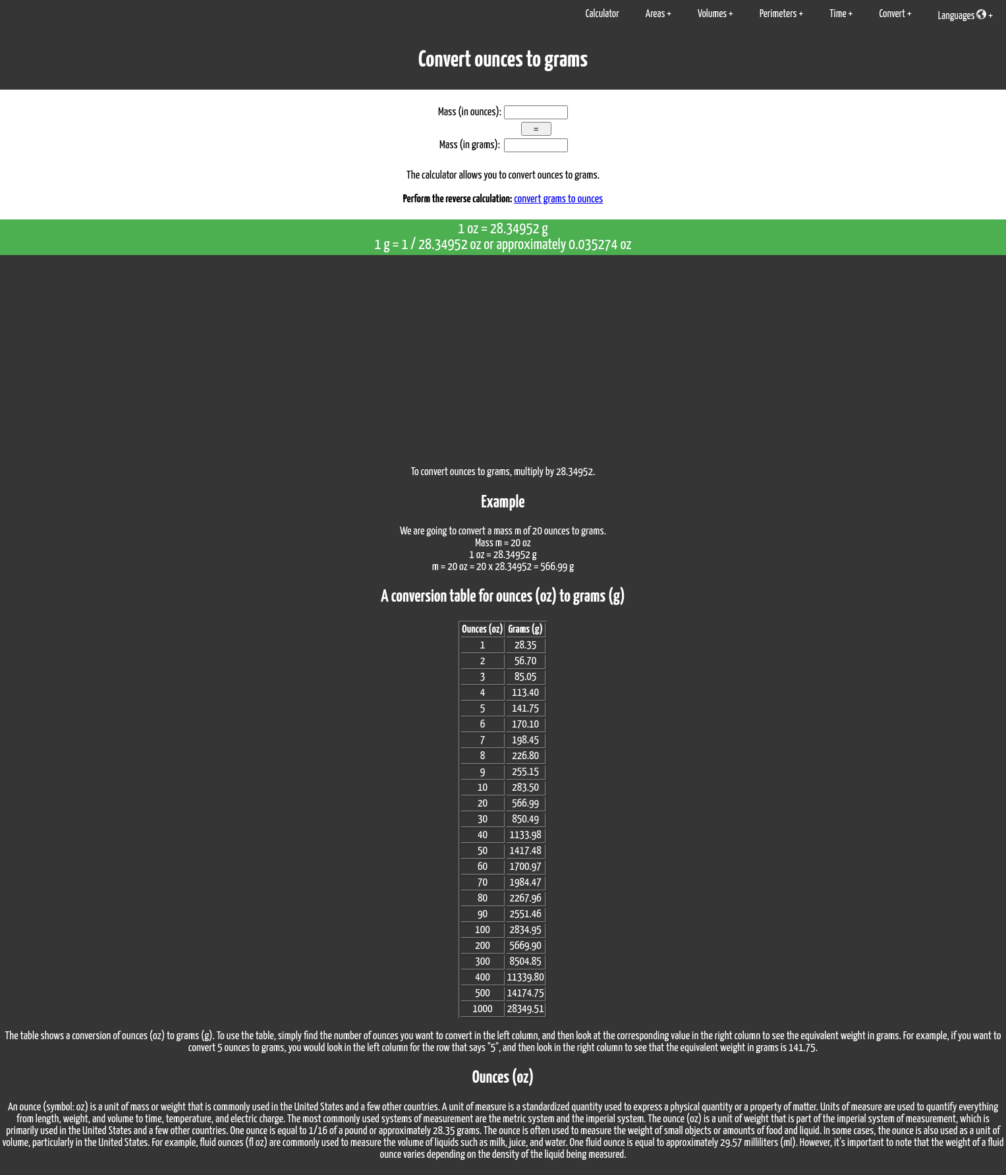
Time (837, 14)
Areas (655, 14)
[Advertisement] (503, 354)
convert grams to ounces (558, 199)
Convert (892, 14)
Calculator (602, 14)
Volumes (712, 14)
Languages (962, 15)
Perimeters (778, 14)
